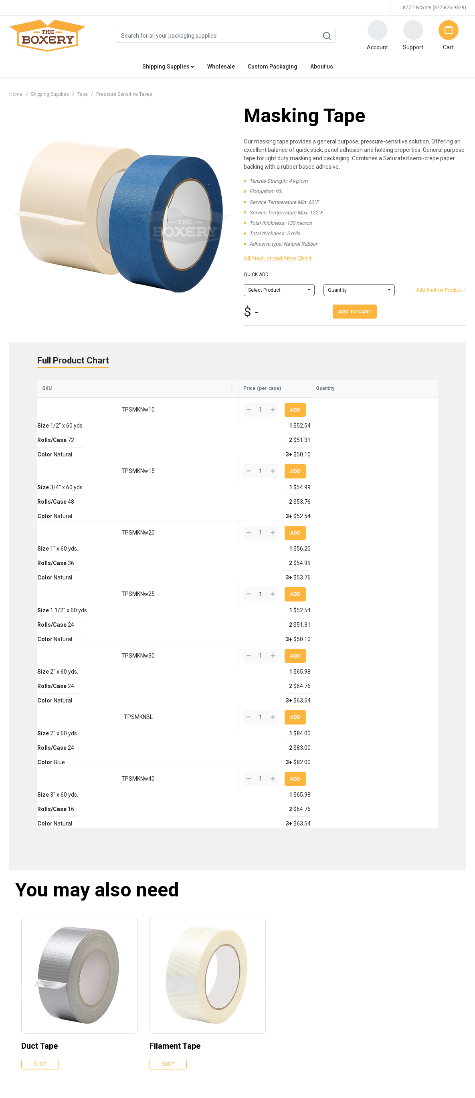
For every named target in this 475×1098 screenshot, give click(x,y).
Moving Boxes (257, 978)
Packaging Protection (188, 950)
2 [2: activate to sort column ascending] (298, 400)
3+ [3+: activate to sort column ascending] (336, 400)
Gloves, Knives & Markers (269, 930)
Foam (248, 902)
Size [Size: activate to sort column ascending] (108, 400)
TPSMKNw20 (68, 469)
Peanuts (174, 969)
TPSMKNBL (68, 542)
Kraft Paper (177, 978)
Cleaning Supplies (337, 940)
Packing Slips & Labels (266, 921)
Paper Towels (332, 911)
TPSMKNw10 (68, 421)
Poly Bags (176, 940)
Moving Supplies (259, 988)
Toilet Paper (331, 921)
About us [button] (321, 66)
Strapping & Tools (260, 940)
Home (15, 94)
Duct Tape (39, 796)
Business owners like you (422, 950)
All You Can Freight (415, 930)
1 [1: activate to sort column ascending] (262, 400)
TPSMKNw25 (68, 493)
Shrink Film (254, 911)
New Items (253, 969)
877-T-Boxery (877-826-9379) (434, 7)
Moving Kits (331, 892)
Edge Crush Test (412, 940)
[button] (378, 36)
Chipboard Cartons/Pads (192, 959)
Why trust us (408, 959)
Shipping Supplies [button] (168, 66)
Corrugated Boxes (185, 892)
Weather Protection (263, 959)
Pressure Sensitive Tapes (124, 94)
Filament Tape (175, 796)
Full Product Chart (73, 360)
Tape (82, 94)
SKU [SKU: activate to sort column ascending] (47, 400)
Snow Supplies (334, 902)
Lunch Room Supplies (342, 950)
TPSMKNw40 (68, 566)
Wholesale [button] (221, 66)
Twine (248, 950)
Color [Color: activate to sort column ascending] (228, 400)
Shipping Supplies (50, 94)
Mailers (173, 902)
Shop (40, 815)
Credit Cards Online (245, 1035)
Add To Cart (355, 312)
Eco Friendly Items (262, 892)
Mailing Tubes (180, 988)
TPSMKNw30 (68, 518)
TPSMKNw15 (68, 445)
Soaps (324, 930)
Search (327, 36)
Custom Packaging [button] (272, 66)
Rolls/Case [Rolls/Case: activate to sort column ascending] (179, 400)
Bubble (172, 930)
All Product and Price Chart (277, 258)
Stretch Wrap (179, 921)
